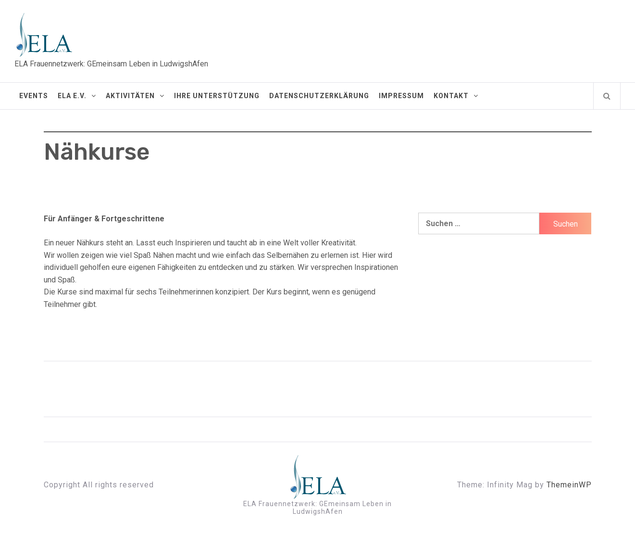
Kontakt (456, 96)
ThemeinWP (569, 484)
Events (33, 96)
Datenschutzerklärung (319, 96)
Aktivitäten (135, 96)
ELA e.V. (77, 96)
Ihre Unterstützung (217, 96)
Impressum (401, 96)
